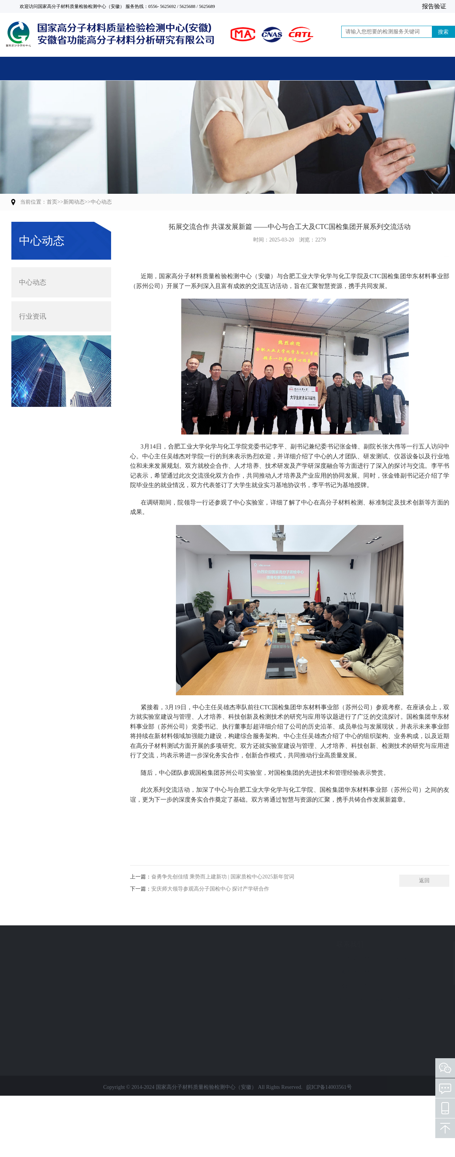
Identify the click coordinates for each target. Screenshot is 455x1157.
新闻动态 (256, 69)
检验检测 (48, 958)
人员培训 (48, 1026)
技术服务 (48, 1013)
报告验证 (434, 6)
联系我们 (402, 69)
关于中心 (183, 69)
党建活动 (329, 69)
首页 (36, 69)
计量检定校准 (53, 972)
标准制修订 (51, 999)
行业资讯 (32, 314)
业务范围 (51, 944)
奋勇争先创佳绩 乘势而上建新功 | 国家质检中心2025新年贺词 (222, 891)
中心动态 (101, 202)
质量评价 (48, 986)
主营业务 (110, 69)
